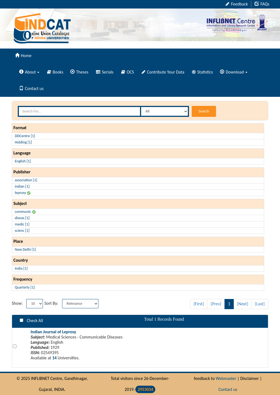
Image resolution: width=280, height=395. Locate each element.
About (29, 72)
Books (55, 72)
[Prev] (216, 303)
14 (54, 357)
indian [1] (22, 186)
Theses (79, 72)
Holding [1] (23, 142)
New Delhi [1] (25, 249)
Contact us (31, 88)
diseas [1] (22, 218)
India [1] (21, 268)
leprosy (22, 192)
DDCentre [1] (25, 136)
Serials (104, 72)
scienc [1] (22, 230)
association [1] (26, 180)
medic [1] (22, 224)
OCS (127, 72)
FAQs (262, 4)
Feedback (237, 4)
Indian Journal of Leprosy (53, 331)
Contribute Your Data (163, 72)
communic (25, 211)
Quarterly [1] (25, 287)
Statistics (202, 72)
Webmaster (226, 378)
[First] (199, 303)
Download (233, 72)
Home (23, 55)
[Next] (242, 303)
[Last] (260, 303)
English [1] (23, 161)
